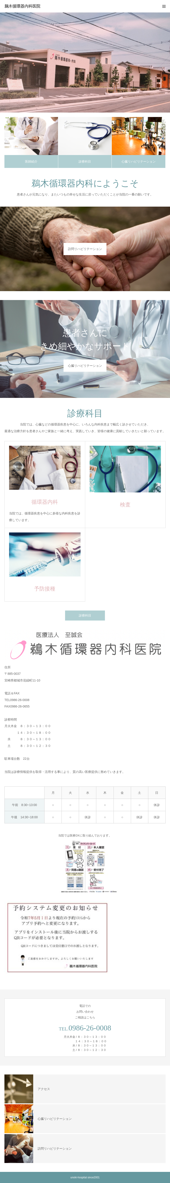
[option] (85, 62)
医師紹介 (31, 161)
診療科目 (85, 161)
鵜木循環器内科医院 (22, 6)
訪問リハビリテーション (85, 249)
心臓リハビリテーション (139, 161)
